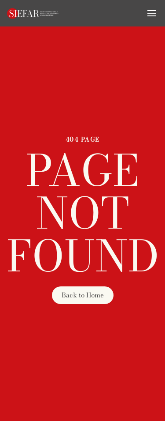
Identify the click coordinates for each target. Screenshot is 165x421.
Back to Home (83, 295)
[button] (151, 13)
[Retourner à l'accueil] (33, 13)
